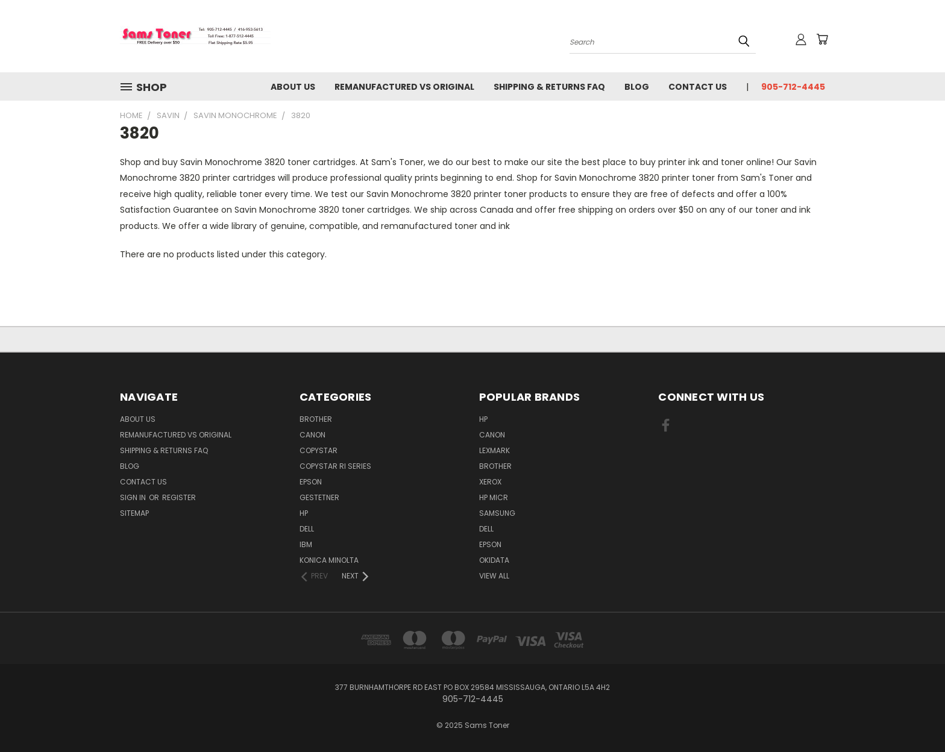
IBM (306, 544)
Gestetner (319, 497)
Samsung (497, 513)
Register (179, 497)
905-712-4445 (793, 87)
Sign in (134, 497)
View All (494, 576)
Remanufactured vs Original (404, 87)
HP (304, 513)
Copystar (319, 450)
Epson (311, 482)
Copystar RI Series (335, 466)
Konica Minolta (329, 560)
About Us (293, 87)
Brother (316, 419)
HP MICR (493, 497)
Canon (312, 435)
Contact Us (697, 87)
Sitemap (134, 513)
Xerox (490, 482)
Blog (636, 87)
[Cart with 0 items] (822, 39)
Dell (307, 529)
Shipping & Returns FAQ (549, 87)
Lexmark (494, 450)
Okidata (494, 560)
